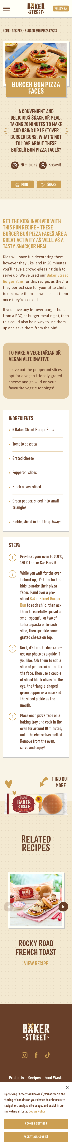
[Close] (67, 1089)
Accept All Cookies (36, 1138)
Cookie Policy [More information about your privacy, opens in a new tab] (37, 1113)
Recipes (17, 31)
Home (6, 31)
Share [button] (49, 184)
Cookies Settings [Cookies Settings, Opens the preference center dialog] (36, 1125)
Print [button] (22, 184)
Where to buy (61, 8)
